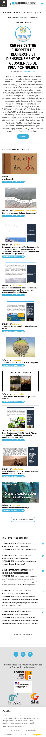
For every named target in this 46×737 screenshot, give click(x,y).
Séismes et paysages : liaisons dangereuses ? (19, 213)
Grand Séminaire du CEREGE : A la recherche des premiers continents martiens (20, 472)
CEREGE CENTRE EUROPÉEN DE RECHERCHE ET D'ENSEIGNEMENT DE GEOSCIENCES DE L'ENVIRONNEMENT (17, 546)
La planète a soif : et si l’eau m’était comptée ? (20, 362)
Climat (19, 605)
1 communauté (29, 71)
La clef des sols (8, 179)
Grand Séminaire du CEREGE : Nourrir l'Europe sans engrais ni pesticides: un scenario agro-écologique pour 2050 (19, 435)
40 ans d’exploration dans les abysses (16, 507)
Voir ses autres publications (23, 519)
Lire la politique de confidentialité (13, 726)
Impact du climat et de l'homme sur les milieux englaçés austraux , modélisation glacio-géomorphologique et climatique (20, 290)
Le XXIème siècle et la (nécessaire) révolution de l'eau (19, 327)
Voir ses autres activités (23, 635)
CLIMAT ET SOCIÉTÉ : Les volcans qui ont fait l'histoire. (19, 397)
